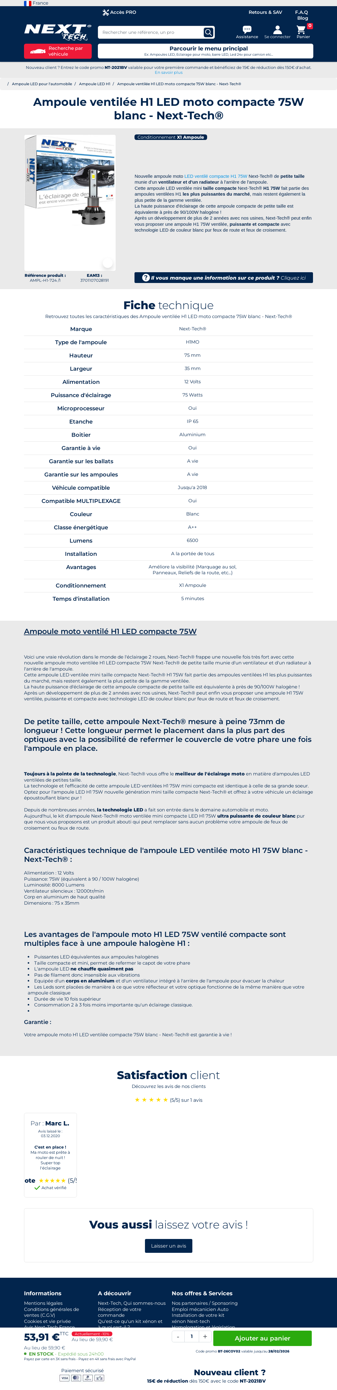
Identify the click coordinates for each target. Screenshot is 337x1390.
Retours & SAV (265, 12)
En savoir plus (169, 72)
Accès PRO (119, 12)
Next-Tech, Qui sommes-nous (132, 1303)
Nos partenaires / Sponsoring (205, 1303)
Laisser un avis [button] (168, 1246)
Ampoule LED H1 (94, 84)
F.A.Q (301, 12)
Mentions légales (43, 1303)
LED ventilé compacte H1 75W (215, 176)
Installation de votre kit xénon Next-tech (198, 1318)
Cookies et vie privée (47, 1321)
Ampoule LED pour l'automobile (42, 84)
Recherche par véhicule (56, 51)
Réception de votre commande (119, 1312)
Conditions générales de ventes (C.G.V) (51, 1312)
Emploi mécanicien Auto (200, 1309)
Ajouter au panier (262, 1338)
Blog (302, 18)
